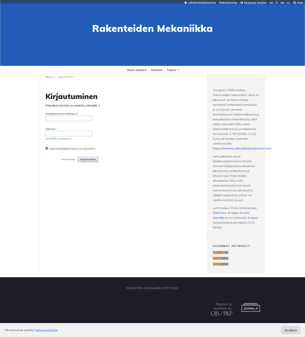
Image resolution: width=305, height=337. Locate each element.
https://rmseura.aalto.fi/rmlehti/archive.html (242, 148)
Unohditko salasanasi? (59, 138)
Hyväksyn (291, 330)
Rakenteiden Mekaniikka (152, 28)
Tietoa (172, 70)
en (271, 2)
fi (277, 2)
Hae (298, 2)
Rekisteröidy (228, 2)
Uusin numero (137, 70)
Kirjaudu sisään (253, 2)
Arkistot (156, 70)
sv (288, 2)
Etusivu (49, 76)
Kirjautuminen (88, 159)
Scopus (253, 218)
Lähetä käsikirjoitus (200, 2)
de (282, 2)
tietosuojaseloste (47, 330)
